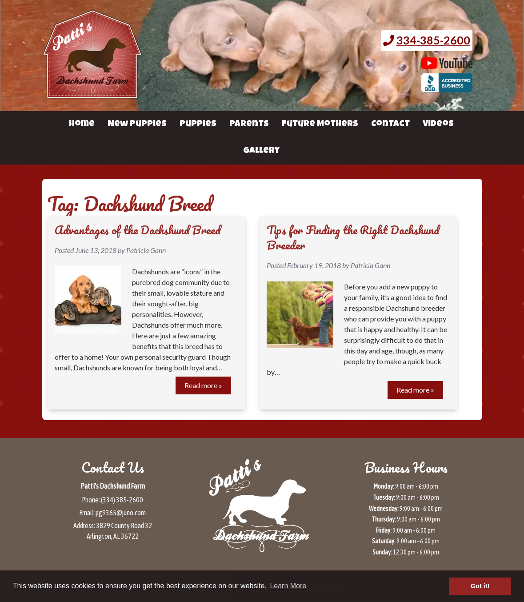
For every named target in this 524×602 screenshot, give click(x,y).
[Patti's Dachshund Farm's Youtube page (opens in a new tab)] (446, 64)
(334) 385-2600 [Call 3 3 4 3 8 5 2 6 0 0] (122, 500)
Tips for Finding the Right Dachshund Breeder (353, 237)
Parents (249, 124)
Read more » (203, 385)
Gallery (261, 151)
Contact (390, 124)
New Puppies (137, 124)
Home (82, 124)
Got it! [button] (480, 586)
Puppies (198, 124)
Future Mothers (320, 124)
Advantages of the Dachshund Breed (137, 230)
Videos (438, 124)
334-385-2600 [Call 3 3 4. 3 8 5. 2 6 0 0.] (433, 40)
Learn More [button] (288, 586)
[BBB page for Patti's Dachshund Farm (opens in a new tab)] (446, 88)
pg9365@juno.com (121, 513)
